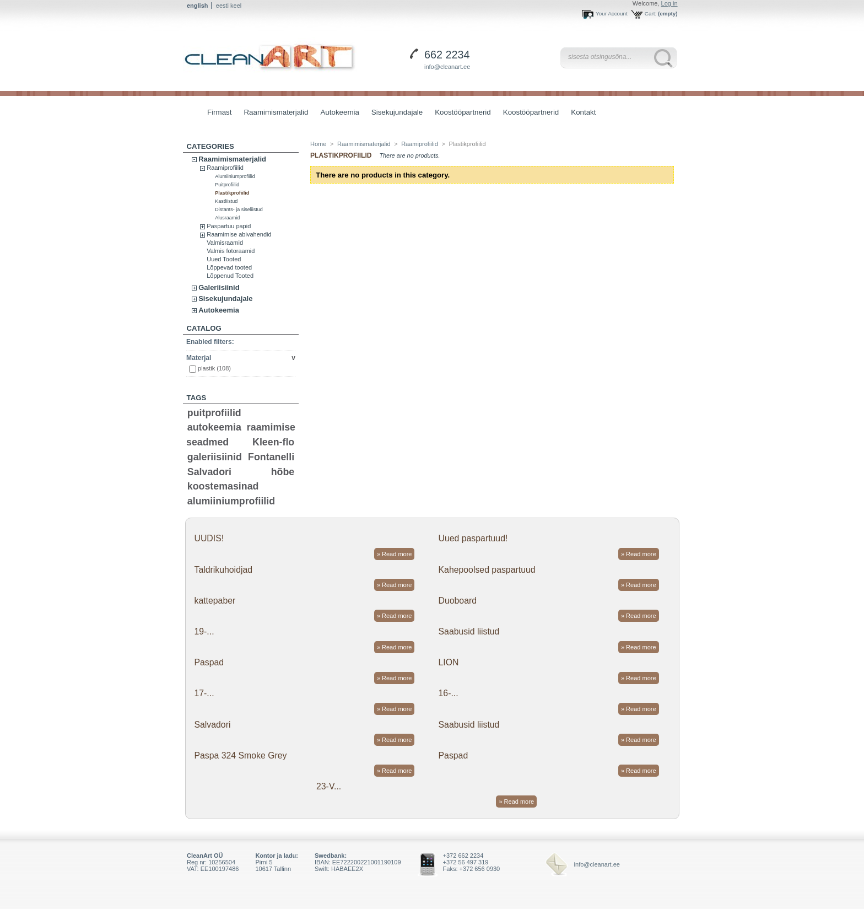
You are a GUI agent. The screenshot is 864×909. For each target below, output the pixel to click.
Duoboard (458, 600)
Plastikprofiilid (232, 193)
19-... (204, 631)
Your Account (612, 13)
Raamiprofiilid (225, 167)
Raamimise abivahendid (239, 234)
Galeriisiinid (218, 287)
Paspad (209, 662)
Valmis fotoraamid (231, 251)
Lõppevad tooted (229, 267)
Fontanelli (271, 456)
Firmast (219, 112)
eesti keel (228, 5)
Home (318, 144)
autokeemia (214, 427)
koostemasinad (223, 486)
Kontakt (583, 112)
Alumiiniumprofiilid (235, 176)
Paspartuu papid (229, 226)
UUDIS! (209, 538)
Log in (669, 3)
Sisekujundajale (394, 113)
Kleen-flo (273, 442)
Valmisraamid (225, 242)
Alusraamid (227, 217)
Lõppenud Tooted (230, 275)
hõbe (283, 471)
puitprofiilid (214, 412)
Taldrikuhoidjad (223, 569)
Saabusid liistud (469, 631)
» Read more (394, 554)
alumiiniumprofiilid (231, 501)
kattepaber (214, 600)
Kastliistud (226, 201)
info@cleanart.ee (447, 66)
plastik (214, 368)
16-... (448, 693)
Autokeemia (337, 113)
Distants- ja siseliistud (239, 209)
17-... (204, 693)
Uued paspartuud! (473, 538)
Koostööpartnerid (463, 112)
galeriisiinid (214, 456)
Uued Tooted (224, 259)
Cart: (650, 13)
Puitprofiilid (227, 184)
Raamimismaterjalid (273, 113)
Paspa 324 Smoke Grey (240, 755)
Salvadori (209, 471)
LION (449, 662)
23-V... (328, 786)
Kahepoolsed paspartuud (487, 569)
